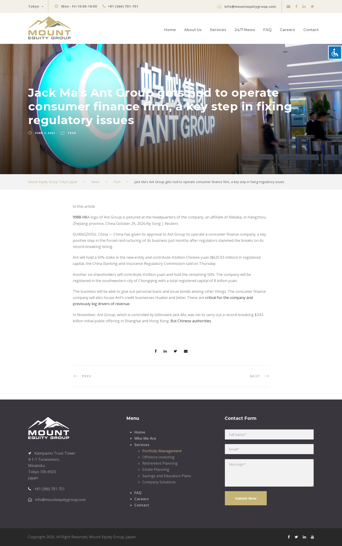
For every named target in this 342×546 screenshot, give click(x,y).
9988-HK (80, 217)
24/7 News (244, 30)
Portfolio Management (162, 450)
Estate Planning (155, 469)
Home (170, 30)
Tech (71, 133)
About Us (193, 30)
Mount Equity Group (106, 536)
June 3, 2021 (45, 133)
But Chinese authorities (190, 320)
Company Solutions (159, 482)
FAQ (267, 30)
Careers (287, 30)
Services (218, 30)
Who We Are (145, 438)
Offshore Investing (158, 457)
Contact (311, 30)
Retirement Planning (160, 463)
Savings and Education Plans (166, 475)
